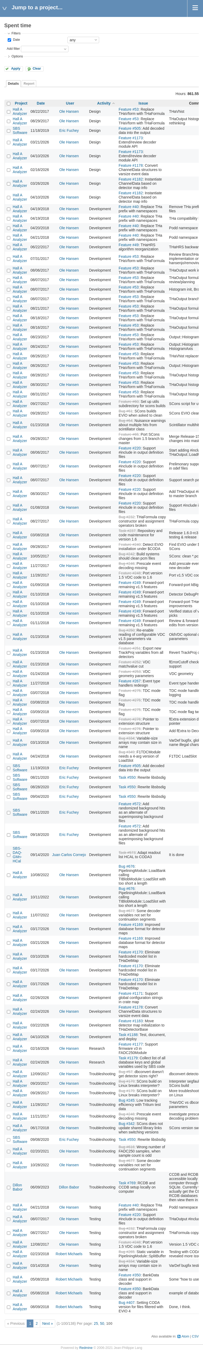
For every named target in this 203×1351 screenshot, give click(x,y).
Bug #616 (127, 1147)
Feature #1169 (131, 924)
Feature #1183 (131, 1021)
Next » (47, 1323)
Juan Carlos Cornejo (69, 855)
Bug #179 (127, 1081)
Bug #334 (127, 738)
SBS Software (20, 130)
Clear (37, 68)
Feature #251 (130, 648)
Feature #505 (130, 128)
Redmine (86, 1348)
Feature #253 (130, 671)
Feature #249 (130, 582)
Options (17, 56)
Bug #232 (127, 517)
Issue (143, 103)
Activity (104, 103)
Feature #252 (130, 662)
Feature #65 (129, 434)
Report (29, 83)
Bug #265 (127, 1252)
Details (13, 83)
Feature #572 (130, 804)
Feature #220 (130, 448)
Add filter (13, 49)
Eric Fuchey (69, 130)
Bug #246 (127, 563)
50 (102, 1323)
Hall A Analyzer (20, 111)
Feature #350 (130, 1275)
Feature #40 (129, 207)
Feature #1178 (131, 165)
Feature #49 (129, 245)
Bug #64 (125, 420)
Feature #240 (130, 544)
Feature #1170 (131, 952)
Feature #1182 (131, 179)
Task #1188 (128, 1035)
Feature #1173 (131, 138)
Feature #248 (130, 573)
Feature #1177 (131, 1044)
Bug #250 (127, 630)
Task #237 (127, 531)
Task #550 (127, 777)
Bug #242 (127, 554)
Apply (15, 68)
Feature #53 (129, 109)
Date (16, 40)
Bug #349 (127, 752)
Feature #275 (130, 690)
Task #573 (127, 852)
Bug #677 (127, 911)
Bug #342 (127, 1124)
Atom (185, 1336)
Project (21, 103)
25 (96, 1323)
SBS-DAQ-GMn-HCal (17, 854)
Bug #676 (127, 866)
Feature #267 (130, 681)
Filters (15, 33)
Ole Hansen (69, 111)
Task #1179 (128, 1058)
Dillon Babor (17, 1187)
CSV (195, 1336)
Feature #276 (130, 719)
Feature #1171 (131, 993)
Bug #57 (125, 1072)
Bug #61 (125, 411)
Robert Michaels (69, 1254)
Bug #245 (127, 1100)
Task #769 (127, 1183)
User (70, 103)
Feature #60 (129, 401)
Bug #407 (127, 1302)
